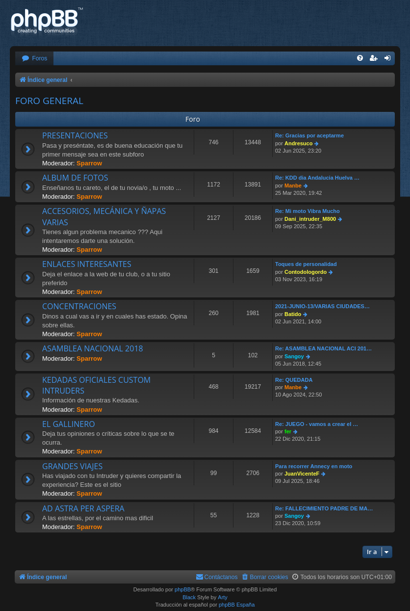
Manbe (293, 185)
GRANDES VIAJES (72, 466)
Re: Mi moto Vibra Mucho (307, 211)
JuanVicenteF (301, 474)
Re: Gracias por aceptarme (309, 135)
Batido (292, 314)
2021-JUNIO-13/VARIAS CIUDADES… (322, 306)
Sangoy (294, 356)
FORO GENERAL (49, 100)
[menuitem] (34, 58)
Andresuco (298, 143)
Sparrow (89, 163)
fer (287, 431)
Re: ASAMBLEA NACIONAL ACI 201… (323, 348)
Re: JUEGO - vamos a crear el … (316, 424)
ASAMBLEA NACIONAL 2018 (92, 348)
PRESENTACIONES (75, 135)
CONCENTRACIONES (79, 306)
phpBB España (237, 605)
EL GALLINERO (68, 424)
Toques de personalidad (306, 264)
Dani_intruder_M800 (310, 219)
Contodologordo (305, 272)
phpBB (183, 589)
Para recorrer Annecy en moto (313, 466)
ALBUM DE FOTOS (75, 177)
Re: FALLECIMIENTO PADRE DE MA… (324, 508)
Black (189, 597)
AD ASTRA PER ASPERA (83, 508)
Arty (223, 597)
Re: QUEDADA (293, 380)
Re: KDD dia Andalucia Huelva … (317, 178)
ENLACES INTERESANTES (86, 264)
